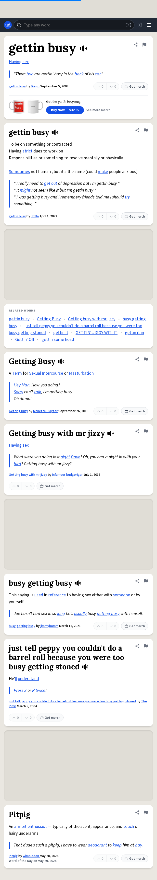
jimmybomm (49, 626)
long (61, 614)
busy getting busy (22, 626)
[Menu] (149, 25)
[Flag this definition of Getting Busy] (146, 359)
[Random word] (128, 25)
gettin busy (17, 86)
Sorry (18, 392)
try (127, 197)
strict (27, 151)
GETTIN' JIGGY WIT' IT (97, 333)
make (103, 172)
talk (37, 392)
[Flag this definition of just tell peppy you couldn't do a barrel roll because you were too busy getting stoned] (146, 646)
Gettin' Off (24, 339)
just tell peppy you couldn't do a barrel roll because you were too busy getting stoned (72, 701)
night (65, 457)
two (29, 74)
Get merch (134, 86)
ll (16, 679)
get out (50, 183)
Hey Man (21, 385)
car (98, 74)
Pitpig (13, 856)
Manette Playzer (45, 411)
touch (128, 826)
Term (17, 373)
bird (17, 464)
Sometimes (19, 172)
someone (121, 595)
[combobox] (74, 25)
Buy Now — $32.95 (65, 110)
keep (117, 845)
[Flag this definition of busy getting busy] (146, 581)
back (79, 74)
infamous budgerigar (67, 474)
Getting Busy (49, 319)
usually (80, 614)
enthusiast (37, 826)
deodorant (97, 845)
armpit (20, 826)
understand (28, 679)
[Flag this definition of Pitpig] (146, 812)
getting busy (108, 614)
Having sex (19, 62)
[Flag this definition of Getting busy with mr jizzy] (146, 431)
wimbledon (31, 856)
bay (138, 845)
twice (40, 690)
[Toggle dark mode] (140, 25)
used (38, 595)
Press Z (20, 690)
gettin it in (134, 333)
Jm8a (35, 216)
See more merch (98, 110)
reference (57, 595)
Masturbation (81, 373)
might (25, 190)
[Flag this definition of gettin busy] (144, 44)
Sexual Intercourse (46, 373)
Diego (35, 86)
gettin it (60, 333)
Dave (75, 457)
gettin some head (57, 339)
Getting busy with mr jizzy (91, 319)
